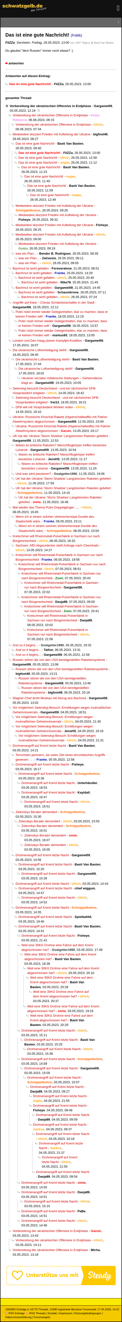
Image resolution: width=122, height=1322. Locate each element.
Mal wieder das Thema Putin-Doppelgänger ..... (46, 507)
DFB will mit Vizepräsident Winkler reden (44, 407)
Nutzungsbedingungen (87, 1313)
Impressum (65, 1313)
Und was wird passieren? (33, 474)
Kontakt (52, 1313)
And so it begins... (25, 645)
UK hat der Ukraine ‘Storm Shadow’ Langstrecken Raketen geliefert (60, 436)
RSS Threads (35, 1313)
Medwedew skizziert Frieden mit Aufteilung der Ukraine (51, 134)
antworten (16, 63)
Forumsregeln (42, 1317)
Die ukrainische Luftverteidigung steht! (40, 350)
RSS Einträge (15, 1313)
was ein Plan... (26, 253)
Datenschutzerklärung (18, 1317)
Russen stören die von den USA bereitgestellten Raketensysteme (59, 660)
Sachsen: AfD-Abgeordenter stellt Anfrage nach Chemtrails (57, 545)
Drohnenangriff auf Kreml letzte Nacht (39, 745)
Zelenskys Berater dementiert (36, 812)
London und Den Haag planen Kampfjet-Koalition (47, 340)
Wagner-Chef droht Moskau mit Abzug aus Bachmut (49, 698)
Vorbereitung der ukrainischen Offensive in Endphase (50, 106)
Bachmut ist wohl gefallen (31, 268)
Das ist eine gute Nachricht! (35, 143)
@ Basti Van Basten (102, 42)
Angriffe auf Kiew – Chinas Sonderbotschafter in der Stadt (53, 302)
